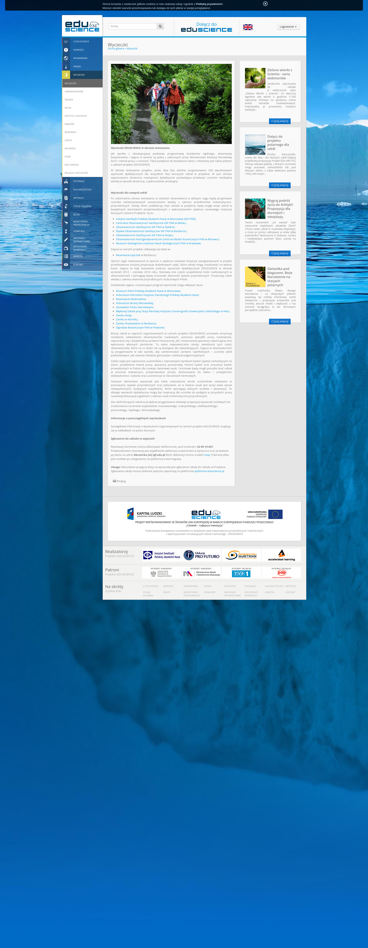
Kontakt (290, 592)
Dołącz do (206, 26)
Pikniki (208, 586)
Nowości (168, 586)
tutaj (207, 455)
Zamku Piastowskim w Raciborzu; (136, 323)
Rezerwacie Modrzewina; (131, 299)
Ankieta (269, 592)
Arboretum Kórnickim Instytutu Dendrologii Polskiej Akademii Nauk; (157, 295)
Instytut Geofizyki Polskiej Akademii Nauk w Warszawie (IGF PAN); (156, 219)
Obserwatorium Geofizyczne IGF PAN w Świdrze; (145, 227)
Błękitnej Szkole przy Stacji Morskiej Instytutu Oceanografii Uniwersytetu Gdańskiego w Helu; (173, 311)
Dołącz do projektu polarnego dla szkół (278, 142)
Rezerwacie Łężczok (128, 255)
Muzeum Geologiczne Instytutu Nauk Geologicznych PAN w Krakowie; (158, 243)
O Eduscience (151, 586)
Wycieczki (132, 48)
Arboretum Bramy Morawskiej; (135, 303)
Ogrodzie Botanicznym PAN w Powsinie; (140, 327)
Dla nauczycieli (274, 586)
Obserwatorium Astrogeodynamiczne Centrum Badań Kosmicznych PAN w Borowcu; (168, 239)
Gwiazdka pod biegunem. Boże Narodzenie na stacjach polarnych (279, 276)
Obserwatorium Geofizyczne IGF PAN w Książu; (145, 235)
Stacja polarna (148, 594)
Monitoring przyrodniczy (192, 594)
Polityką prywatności (209, 3)
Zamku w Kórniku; (127, 319)
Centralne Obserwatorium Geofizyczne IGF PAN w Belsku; (151, 223)
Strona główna (116, 48)
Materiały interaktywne (232, 594)
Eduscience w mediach (251, 594)
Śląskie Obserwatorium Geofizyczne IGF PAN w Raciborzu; (151, 231)
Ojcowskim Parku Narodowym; (135, 307)
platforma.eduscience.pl (209, 471)
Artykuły (291, 586)
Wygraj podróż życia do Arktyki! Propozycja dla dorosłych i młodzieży (280, 208)
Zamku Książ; (124, 315)
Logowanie (287, 26)
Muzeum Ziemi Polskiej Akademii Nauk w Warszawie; (148, 291)
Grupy (167, 592)
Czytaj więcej (279, 121)
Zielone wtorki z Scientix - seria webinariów (279, 74)
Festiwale (250, 586)
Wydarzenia (191, 586)
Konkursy (210, 592)
